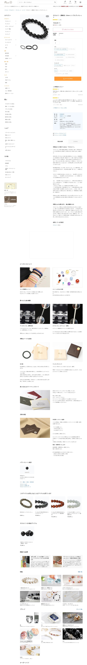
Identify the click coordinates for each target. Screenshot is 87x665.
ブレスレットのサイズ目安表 (60, 135)
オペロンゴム (72, 49)
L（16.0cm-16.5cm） (59, 57)
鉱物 (6, 64)
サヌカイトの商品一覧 (24, 485)
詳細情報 (75, 141)
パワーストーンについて (10, 132)
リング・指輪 (8, 28)
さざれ (6, 77)
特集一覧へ (80, 571)
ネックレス (7, 23)
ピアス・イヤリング (9, 26)
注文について (8, 137)
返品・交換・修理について (10, 141)
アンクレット (8, 31)
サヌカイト (55, 225)
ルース (6, 45)
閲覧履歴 (7, 163)
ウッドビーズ (8, 42)
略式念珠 (7, 53)
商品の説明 (60, 141)
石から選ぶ (7, 111)
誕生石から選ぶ (8, 116)
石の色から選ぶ (8, 114)
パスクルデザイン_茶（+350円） (62, 73)
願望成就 (32, 482)
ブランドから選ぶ (8, 109)
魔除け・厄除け (26, 482)
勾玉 (6, 47)
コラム (6, 165)
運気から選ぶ (8, 119)
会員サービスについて (9, 143)
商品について (8, 135)
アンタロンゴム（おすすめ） (61, 49)
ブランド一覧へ (79, 609)
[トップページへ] (8, 3)
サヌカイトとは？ (23, 484)
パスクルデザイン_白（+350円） (66, 70)
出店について (8, 174)
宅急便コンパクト (63, 115)
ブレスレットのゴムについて (60, 133)
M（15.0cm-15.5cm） (70, 54)
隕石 (6, 69)
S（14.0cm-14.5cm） (59, 54)
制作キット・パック (9, 93)
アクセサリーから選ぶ (9, 103)
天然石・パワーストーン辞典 (10, 169)
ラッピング (62, 117)
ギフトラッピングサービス (10, 147)
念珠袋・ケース (8, 58)
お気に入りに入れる (68, 29)
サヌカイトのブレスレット (25, 486)
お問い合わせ (8, 150)
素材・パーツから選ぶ (9, 106)
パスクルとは (8, 160)
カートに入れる (67, 78)
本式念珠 (7, 55)
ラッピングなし (58, 65)
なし (56, 70)
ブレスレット (8, 21)
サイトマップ (8, 177)
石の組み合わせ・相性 (9, 172)
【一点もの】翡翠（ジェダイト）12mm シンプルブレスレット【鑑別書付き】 (75, 513)
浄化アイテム (8, 80)
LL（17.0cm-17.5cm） (70, 57)
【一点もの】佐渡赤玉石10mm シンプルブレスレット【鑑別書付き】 (59, 513)
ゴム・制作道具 (8, 90)
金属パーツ (7, 88)
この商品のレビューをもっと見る (60, 107)
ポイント (7, 71)
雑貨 (6, 82)
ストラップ (7, 34)
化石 (6, 66)
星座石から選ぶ (8, 122)
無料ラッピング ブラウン (69, 65)
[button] (22, 29)
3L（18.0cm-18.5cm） (59, 60)
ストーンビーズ (8, 39)
